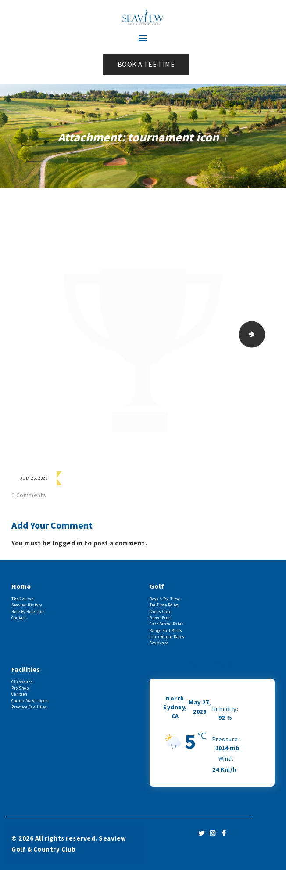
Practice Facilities (29, 706)
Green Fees (160, 617)
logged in (67, 543)
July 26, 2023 (34, 478)
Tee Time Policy (164, 605)
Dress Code (160, 611)
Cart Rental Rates (167, 623)
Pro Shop (20, 688)
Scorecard (159, 642)
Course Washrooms (30, 700)
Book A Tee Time (165, 598)
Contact (18, 617)
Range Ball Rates (166, 630)
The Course (22, 598)
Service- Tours (261, 334)
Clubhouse (22, 681)
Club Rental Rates (167, 636)
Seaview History (26, 605)
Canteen (19, 694)
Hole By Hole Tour (28, 611)
